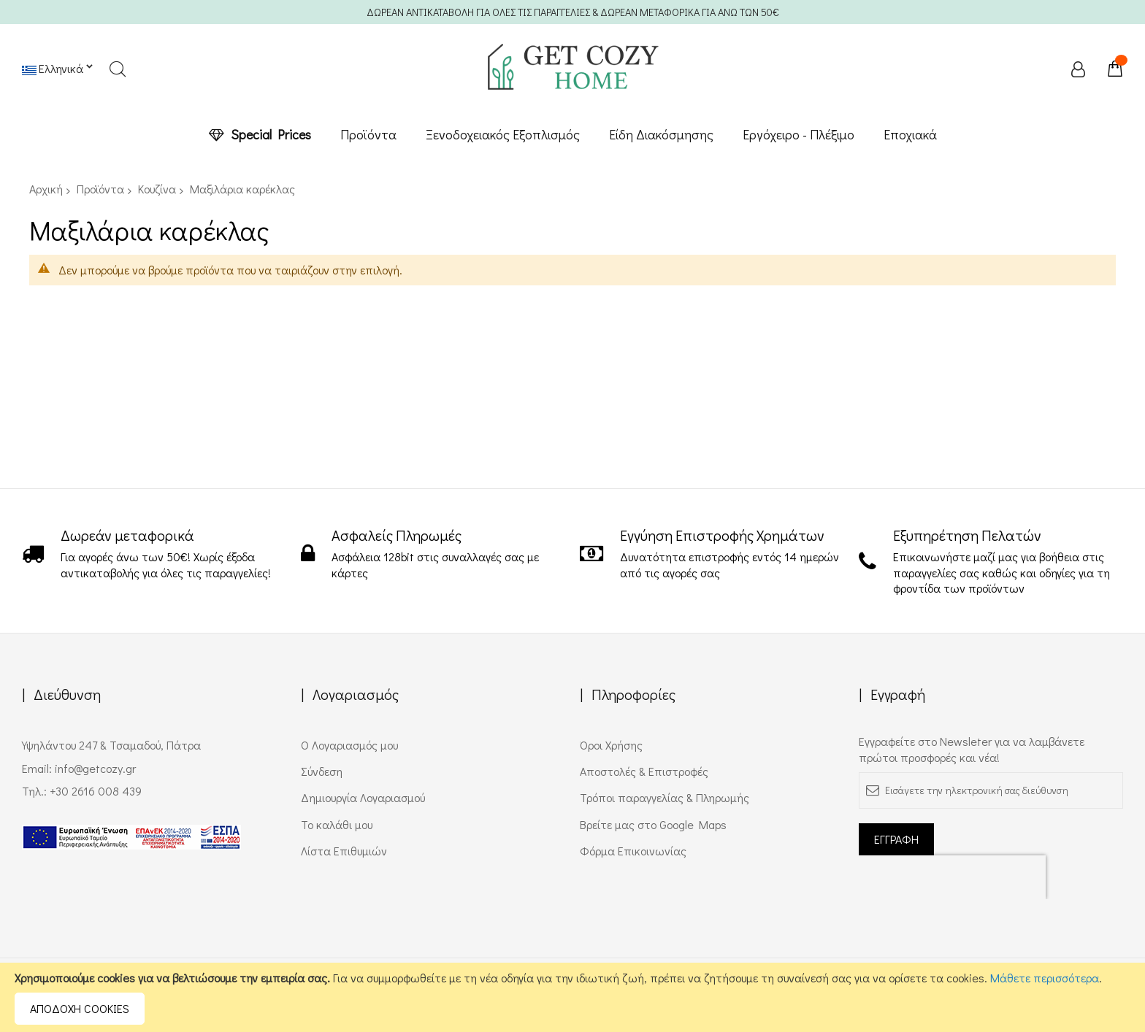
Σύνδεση (321, 771)
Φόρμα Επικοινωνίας (633, 850)
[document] (572, 997)
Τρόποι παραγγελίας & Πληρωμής (664, 797)
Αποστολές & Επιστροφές (644, 771)
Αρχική (46, 188)
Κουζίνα (157, 188)
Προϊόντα (100, 188)
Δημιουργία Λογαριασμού (363, 797)
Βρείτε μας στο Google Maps (653, 824)
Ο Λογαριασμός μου (349, 744)
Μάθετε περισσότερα (1044, 977)
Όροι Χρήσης (611, 744)
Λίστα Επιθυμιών (344, 850)
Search (117, 69)
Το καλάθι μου (336, 824)
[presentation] (952, 877)
